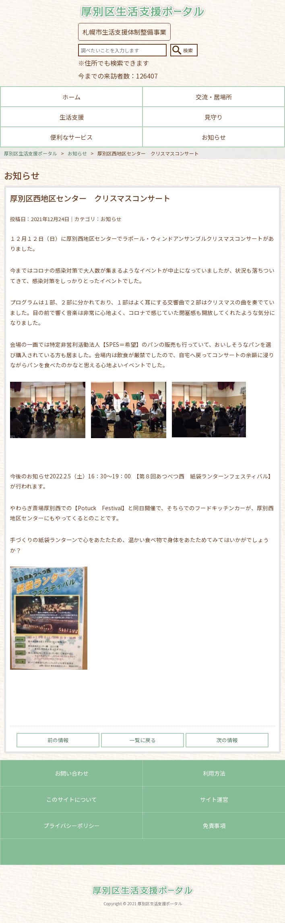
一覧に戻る (143, 740)
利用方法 (214, 773)
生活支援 (72, 116)
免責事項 (214, 826)
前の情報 (58, 740)
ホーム (71, 96)
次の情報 (227, 740)
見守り (213, 116)
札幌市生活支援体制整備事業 (124, 32)
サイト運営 (214, 799)
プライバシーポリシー (71, 826)
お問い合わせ (72, 773)
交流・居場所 (214, 96)
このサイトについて (71, 799)
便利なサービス (71, 136)
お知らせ (214, 136)
